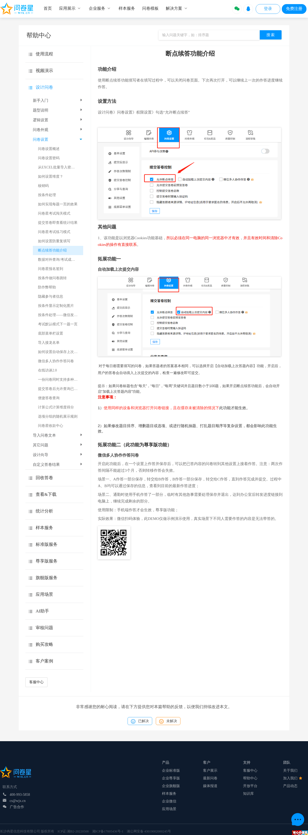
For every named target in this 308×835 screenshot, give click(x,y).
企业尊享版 (171, 778)
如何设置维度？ (50, 176)
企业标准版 (171, 770)
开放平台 (250, 786)
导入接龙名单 (49, 343)
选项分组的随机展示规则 (58, 416)
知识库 (248, 794)
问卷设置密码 (49, 158)
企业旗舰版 (171, 786)
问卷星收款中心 (50, 426)
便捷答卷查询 (49, 398)
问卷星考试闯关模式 (54, 213)
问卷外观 (58, 130)
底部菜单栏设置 (50, 333)
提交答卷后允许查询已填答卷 (60, 389)
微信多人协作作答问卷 (56, 361)
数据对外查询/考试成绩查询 (60, 259)
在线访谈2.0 (47, 370)
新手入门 (58, 100)
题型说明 (58, 110)
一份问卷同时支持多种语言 (59, 379)
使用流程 (44, 54)
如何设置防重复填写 (54, 241)
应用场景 (169, 809)
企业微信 (169, 801)
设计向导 (58, 455)
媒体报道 (210, 786)
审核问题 (44, 627)
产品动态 (290, 786)
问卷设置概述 (49, 149)
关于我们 (290, 770)
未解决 (168, 721)
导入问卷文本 (58, 435)
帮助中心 (250, 778)
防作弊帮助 (47, 287)
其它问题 (58, 445)
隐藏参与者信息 (50, 296)
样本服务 (169, 794)
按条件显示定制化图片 (56, 306)
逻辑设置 (58, 120)
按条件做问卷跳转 (52, 278)
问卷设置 (57, 139)
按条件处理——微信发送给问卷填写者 (60, 315)
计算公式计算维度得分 (56, 407)
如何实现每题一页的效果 (58, 204)
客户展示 (210, 770)
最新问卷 (210, 778)
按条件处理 (47, 195)
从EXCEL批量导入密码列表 (60, 167)
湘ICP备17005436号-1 (107, 831)
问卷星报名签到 (50, 269)
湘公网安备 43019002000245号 (149, 831)
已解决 (140, 721)
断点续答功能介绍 (52, 250)
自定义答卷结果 (58, 464)
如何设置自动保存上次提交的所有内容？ (60, 352)
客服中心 (36, 682)
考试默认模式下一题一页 (58, 324)
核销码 (43, 186)
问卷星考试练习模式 (54, 232)
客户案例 (44, 661)
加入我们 (292, 778)
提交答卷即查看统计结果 (58, 223)
